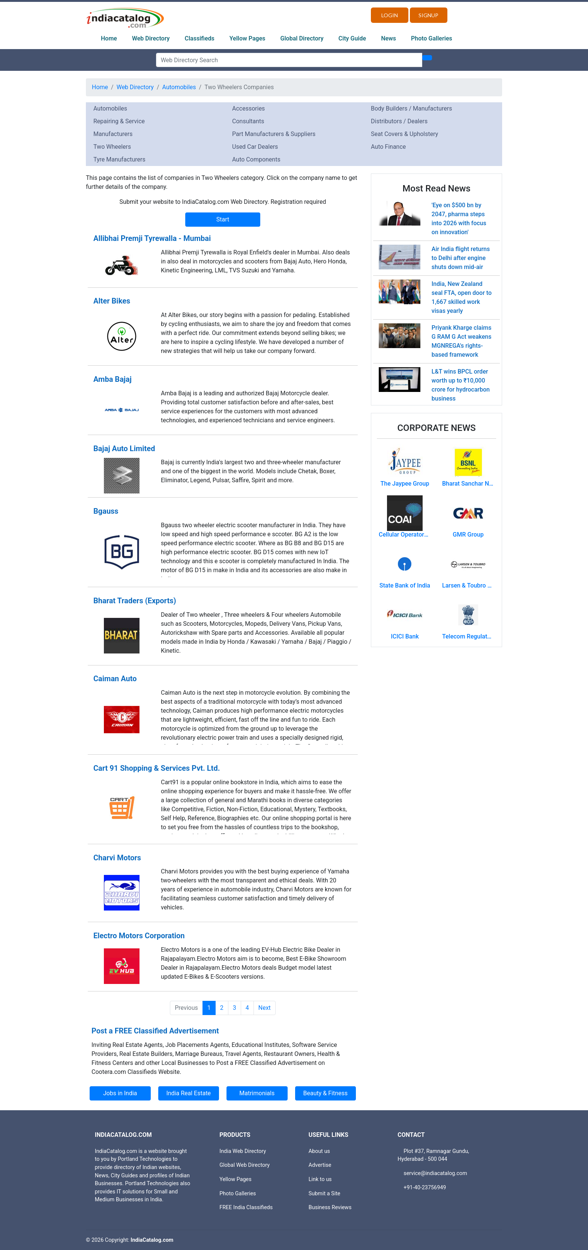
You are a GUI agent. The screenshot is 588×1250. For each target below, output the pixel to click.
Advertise (320, 1165)
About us (319, 1151)
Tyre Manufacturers (119, 159)
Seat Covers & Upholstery (404, 134)
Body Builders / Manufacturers (411, 108)
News (388, 38)
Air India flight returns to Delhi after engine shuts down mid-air (461, 258)
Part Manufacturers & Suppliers (273, 134)
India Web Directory (242, 1151)
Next (264, 1007)
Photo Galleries (431, 38)
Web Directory (151, 38)
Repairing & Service (119, 121)
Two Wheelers (112, 146)
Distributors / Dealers (399, 121)
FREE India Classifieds (246, 1207)
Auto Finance (388, 146)
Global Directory (302, 38)
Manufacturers (112, 134)
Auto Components (256, 159)
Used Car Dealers (255, 146)
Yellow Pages (248, 38)
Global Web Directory (244, 1165)
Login (389, 15)
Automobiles (179, 87)
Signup (428, 15)
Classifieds (199, 38)
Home (109, 38)
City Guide (352, 38)
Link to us (320, 1179)
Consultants (248, 121)
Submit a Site (324, 1193)
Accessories (248, 108)
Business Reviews (330, 1207)
